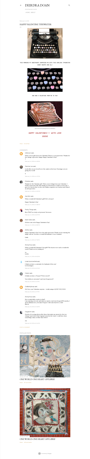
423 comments (28, 442)
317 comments (27, 382)
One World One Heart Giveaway (37, 379)
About (32, 12)
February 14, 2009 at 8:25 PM (32, 256)
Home (27, 12)
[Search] (69, 5)
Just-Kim (27, 196)
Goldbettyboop (29, 286)
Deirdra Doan (37, 5)
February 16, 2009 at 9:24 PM (32, 323)
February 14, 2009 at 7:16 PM (32, 240)
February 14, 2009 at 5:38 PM (32, 225)
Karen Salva (28, 220)
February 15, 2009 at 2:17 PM (32, 281)
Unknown (28, 153)
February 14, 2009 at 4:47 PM (32, 176)
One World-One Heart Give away (37, 439)
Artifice (27, 230)
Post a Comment (25, 327)
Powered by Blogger (45, 453)
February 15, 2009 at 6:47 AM (32, 268)
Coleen (27, 273)
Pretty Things (29, 209)
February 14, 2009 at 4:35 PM (32, 161)
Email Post (26, 143)
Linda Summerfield (31, 261)
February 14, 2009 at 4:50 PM (32, 191)
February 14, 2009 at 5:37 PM (32, 214)
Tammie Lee (29, 166)
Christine (27, 181)
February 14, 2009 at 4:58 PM (32, 204)
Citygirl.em (28, 311)
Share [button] (21, 143)
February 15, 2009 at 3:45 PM (32, 306)
